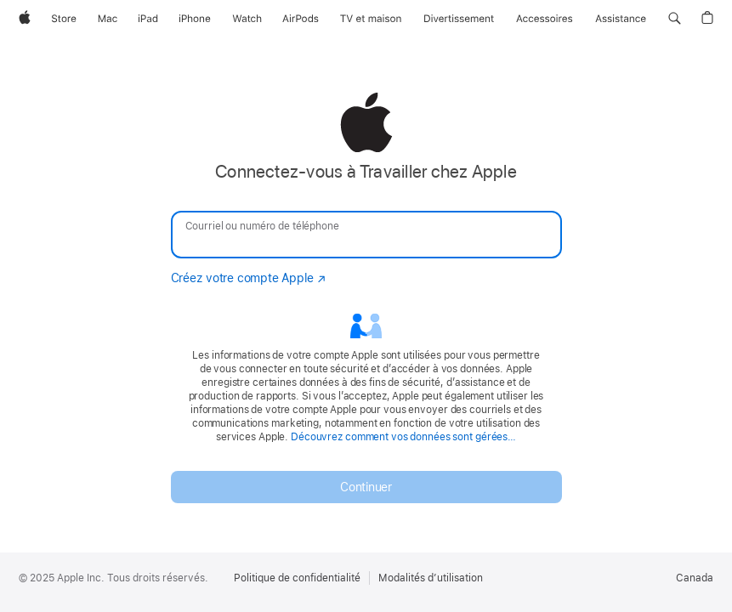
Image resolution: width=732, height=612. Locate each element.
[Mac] (107, 18)
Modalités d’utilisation (430, 578)
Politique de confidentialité (297, 578)
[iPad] (148, 18)
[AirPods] (300, 18)
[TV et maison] (370, 18)
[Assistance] (620, 18)
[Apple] (24, 18)
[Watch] (247, 18)
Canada (694, 578)
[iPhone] (195, 18)
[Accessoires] (544, 18)
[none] (366, 297)
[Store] (63, 18)
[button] (674, 18)
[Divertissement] (459, 18)
